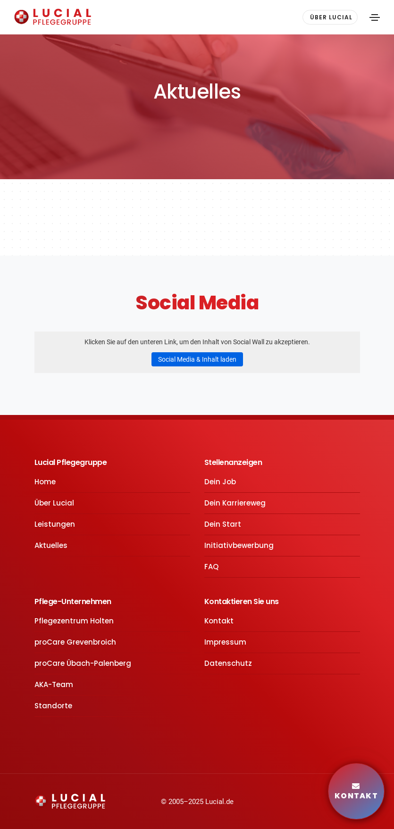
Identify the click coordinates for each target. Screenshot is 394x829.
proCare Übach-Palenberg (82, 663)
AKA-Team (53, 684)
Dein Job (220, 482)
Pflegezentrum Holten (74, 621)
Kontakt (219, 621)
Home (45, 482)
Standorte (53, 706)
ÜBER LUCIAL (331, 17)
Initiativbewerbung (239, 545)
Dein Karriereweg (235, 503)
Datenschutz (228, 663)
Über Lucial (54, 503)
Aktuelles (50, 545)
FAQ (211, 567)
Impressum (225, 642)
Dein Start (222, 524)
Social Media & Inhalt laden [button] (197, 359)
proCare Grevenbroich (75, 642)
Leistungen (54, 524)
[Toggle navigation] (374, 17)
